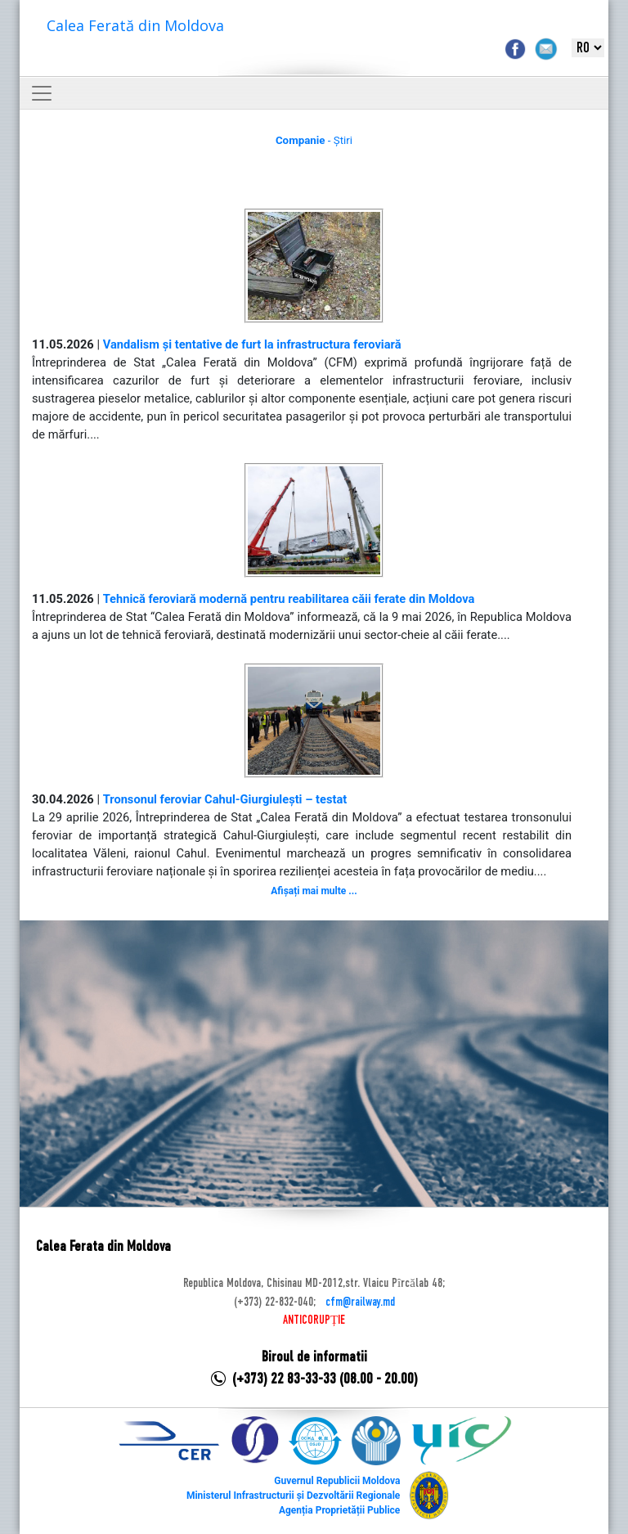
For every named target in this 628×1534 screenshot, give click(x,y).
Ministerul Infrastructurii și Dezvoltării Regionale (293, 1495)
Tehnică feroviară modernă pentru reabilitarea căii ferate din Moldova (289, 599)
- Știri (314, 140)
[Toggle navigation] (42, 93)
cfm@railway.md (360, 1302)
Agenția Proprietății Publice (339, 1510)
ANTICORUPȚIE (314, 1320)
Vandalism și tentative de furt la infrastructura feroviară (252, 344)
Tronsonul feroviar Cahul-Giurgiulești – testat (225, 799)
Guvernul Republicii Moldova (337, 1481)
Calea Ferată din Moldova (135, 25)
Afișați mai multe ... (314, 891)
